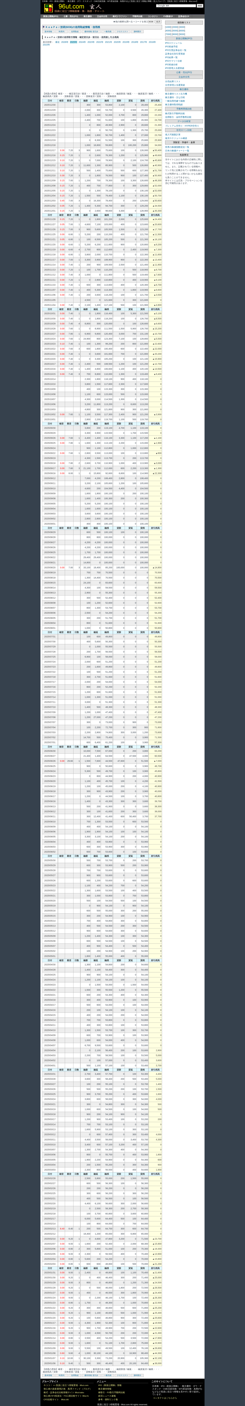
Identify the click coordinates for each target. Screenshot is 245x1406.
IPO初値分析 (171, 64)
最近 (57, 42)
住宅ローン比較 (184, 130)
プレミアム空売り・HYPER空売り (182, 126)
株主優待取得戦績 (174, 104)
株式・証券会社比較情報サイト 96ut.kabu (64, 1392)
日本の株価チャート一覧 (177, 150)
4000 (168, 30)
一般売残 (107, 32)
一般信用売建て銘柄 (175, 101)
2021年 (108, 42)
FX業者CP (168, 16)
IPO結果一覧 (171, 57)
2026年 (64, 42)
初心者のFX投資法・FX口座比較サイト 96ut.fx (66, 1396)
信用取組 (75, 32)
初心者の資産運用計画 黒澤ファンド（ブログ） (68, 1389)
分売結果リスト (172, 81)
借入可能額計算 (172, 134)
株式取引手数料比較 (175, 113)
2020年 (117, 42)
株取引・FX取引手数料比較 (111, 1392)
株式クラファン (120, 16)
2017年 (143, 42)
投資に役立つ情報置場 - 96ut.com (72, 1385)
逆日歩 (95, 32)
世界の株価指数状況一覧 (177, 147)
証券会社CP (183, 16)
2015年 (46, 44)
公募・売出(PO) (71, 16)
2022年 (99, 42)
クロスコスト (122, 32)
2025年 (73, 42)
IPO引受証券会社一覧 (176, 50)
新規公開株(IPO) (50, 16)
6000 (182, 30)
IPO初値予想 (171, 46)
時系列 (61, 32)
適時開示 (137, 32)
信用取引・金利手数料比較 (178, 117)
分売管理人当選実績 (175, 85)
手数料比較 (137, 16)
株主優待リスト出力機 (176, 94)
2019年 (126, 42)
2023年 (91, 42)
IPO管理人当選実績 (174, 68)
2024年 (82, 42)
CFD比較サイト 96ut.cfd (56, 1399)
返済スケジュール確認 (176, 138)
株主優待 (88, 16)
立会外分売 (102, 16)
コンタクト (153, 16)
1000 (168, 27)
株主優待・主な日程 (175, 97)
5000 (175, 30)
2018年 (134, 42)
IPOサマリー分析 (173, 61)
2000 (175, 27)
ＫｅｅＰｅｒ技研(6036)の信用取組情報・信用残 (72, 27)
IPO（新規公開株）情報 (110, 1385)
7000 (168, 34)
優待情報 (88, 32)
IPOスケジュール (173, 43)
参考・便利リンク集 (108, 1399)
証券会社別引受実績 (175, 54)
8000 (175, 34)
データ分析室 (184, 121)
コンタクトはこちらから (165, 1398)
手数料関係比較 (184, 109)
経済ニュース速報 (107, 1396)
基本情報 (48, 32)
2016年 (152, 42)
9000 (182, 34)
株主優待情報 (104, 1389)
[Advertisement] (102, 69)
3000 (182, 27)
